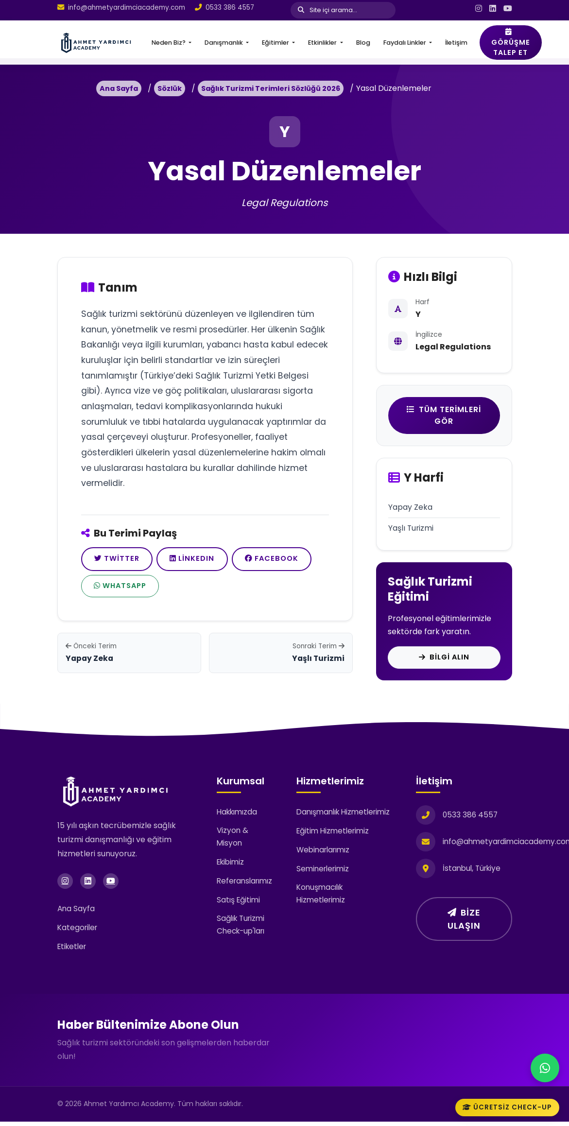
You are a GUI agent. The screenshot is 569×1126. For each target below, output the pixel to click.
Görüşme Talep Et (510, 42)
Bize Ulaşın (464, 923)
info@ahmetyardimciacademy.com (126, 7)
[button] (171, 43)
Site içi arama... (327, 10)
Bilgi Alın (444, 659)
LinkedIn (204, 560)
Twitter (121, 560)
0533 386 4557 (230, 7)
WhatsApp (219, 591)
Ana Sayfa (119, 88)
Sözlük (169, 88)
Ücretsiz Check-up (507, 1107)
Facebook (126, 591)
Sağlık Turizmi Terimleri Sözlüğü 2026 (270, 88)
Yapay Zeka (410, 507)
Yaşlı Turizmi (411, 529)
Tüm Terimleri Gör (444, 415)
